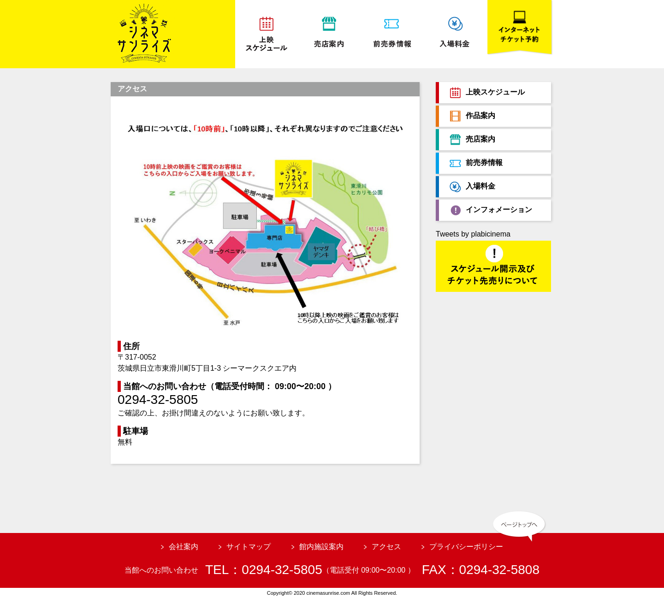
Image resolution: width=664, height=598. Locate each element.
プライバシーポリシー (466, 547)
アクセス (386, 547)
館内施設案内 (321, 547)
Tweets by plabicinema (473, 234)
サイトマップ (248, 547)
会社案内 (183, 547)
